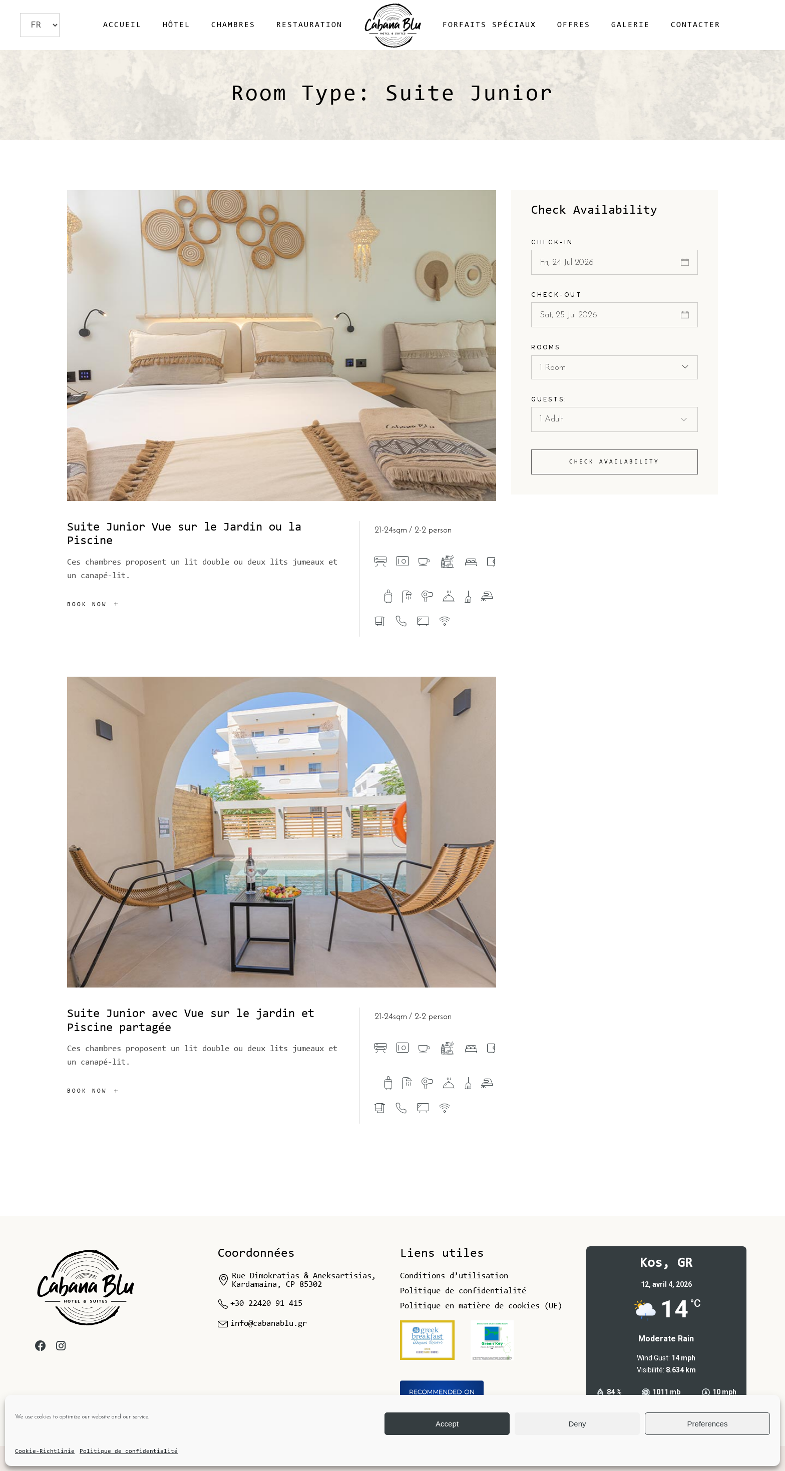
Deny (577, 1423)
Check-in (552, 242)
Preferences (707, 1423)
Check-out (556, 294)
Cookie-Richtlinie (45, 1451)
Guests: (549, 399)
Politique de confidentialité (129, 1451)
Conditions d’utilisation (454, 1276)
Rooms (545, 347)
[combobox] (614, 367)
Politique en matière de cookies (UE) (481, 1306)
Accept (447, 1423)
